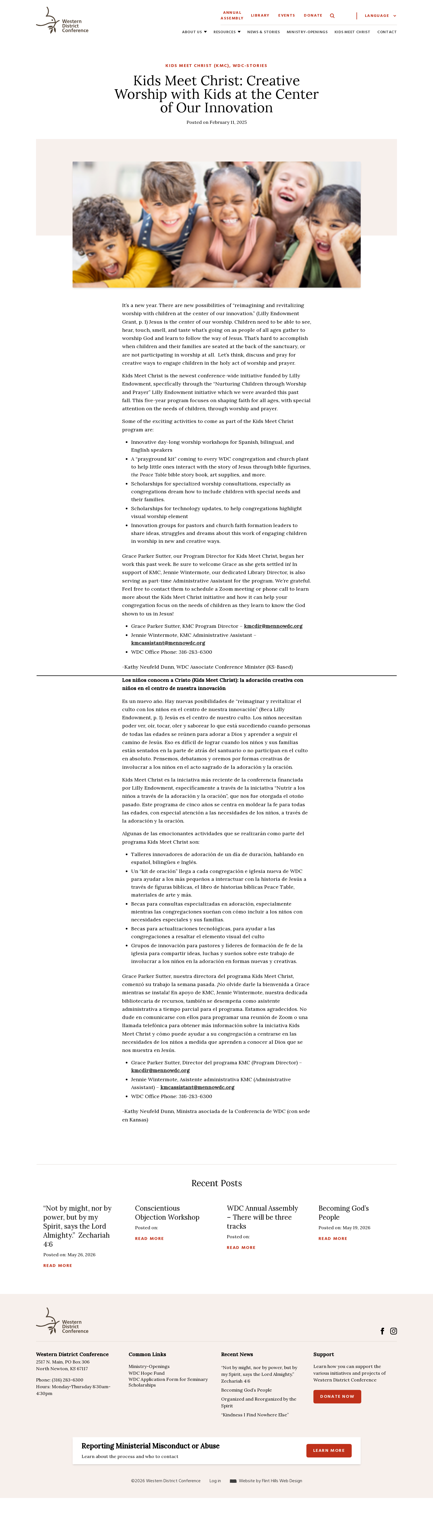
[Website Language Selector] (380, 15)
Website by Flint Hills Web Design (270, 1481)
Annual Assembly (232, 16)
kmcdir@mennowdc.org (273, 626)
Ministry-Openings (307, 32)
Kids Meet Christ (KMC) (197, 66)
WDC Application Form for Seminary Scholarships (168, 1382)
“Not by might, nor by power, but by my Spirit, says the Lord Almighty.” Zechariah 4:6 (259, 1374)
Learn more (329, 1450)
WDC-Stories (250, 66)
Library (260, 15)
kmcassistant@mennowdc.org (168, 643)
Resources (224, 32)
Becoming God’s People (246, 1390)
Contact (387, 32)
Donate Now (337, 1396)
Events (286, 15)
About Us (192, 32)
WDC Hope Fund (147, 1373)
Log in (215, 1481)
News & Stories (263, 32)
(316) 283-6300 (67, 1380)
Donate (313, 15)
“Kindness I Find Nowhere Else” (255, 1414)
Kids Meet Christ (353, 32)
